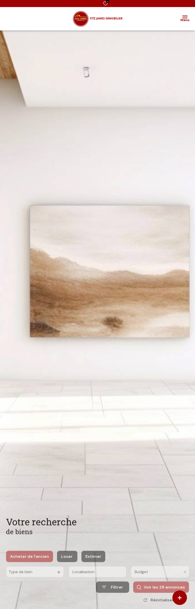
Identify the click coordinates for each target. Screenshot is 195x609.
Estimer (93, 563)
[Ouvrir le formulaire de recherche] (112, 594)
